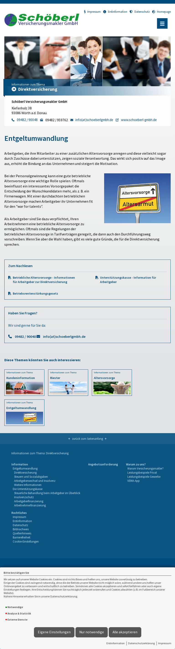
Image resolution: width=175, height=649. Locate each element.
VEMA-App (133, 480)
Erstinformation (115, 643)
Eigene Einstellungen (54, 632)
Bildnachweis (21, 529)
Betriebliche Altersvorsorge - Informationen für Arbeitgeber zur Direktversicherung (44, 280)
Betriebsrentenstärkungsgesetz (35, 293)
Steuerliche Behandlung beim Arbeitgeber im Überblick (47, 493)
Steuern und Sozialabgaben (31, 476)
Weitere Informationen (27, 485)
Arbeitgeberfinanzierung (28, 501)
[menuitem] (45, 484)
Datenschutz (140, 11)
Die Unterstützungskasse (27, 489)
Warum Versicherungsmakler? (145, 468)
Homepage (161, 11)
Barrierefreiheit (21, 537)
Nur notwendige (91, 632)
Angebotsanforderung (103, 464)
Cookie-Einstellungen (26, 541)
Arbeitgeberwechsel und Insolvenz (34, 480)
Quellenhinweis (22, 533)
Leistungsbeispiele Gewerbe (143, 476)
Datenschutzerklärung (141, 643)
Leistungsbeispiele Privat (142, 472)
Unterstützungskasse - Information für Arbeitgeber (128, 280)
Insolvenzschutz (24, 497)
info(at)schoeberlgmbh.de (64, 336)
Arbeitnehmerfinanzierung (30, 505)
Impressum (164, 643)
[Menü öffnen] (162, 23)
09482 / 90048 (25, 336)
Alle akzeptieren (125, 632)
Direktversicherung (25, 472)
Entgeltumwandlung (25, 468)
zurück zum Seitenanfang (87, 438)
